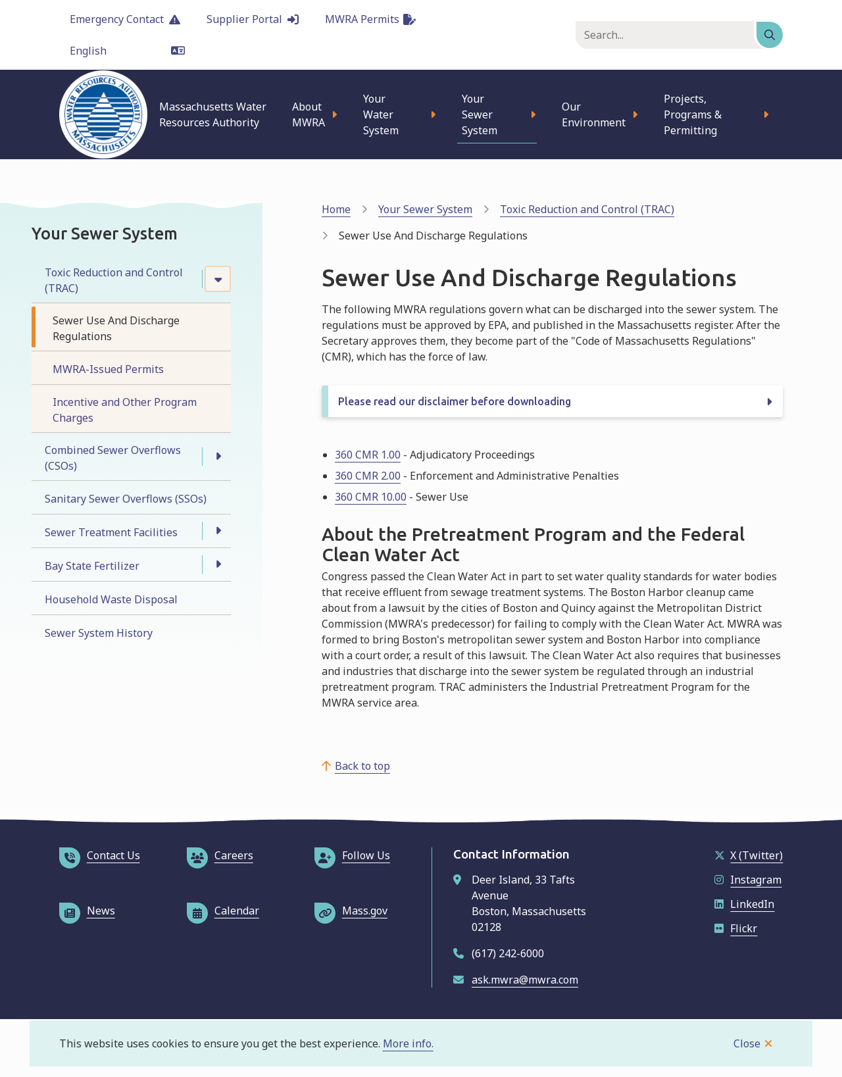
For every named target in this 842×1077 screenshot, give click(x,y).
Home (336, 209)
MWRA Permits (370, 19)
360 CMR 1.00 (368, 454)
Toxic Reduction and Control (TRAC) (114, 280)
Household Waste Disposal (111, 599)
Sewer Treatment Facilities (111, 532)
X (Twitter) (748, 855)
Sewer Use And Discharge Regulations (116, 328)
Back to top (362, 766)
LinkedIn (744, 904)
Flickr (735, 928)
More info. (408, 1043)
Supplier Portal (253, 19)
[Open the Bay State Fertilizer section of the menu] (218, 564)
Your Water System (381, 114)
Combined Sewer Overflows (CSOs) (113, 458)
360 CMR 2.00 (368, 475)
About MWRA (308, 114)
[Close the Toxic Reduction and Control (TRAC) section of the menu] (218, 279)
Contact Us (99, 855)
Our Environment (594, 114)
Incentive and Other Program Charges (125, 410)
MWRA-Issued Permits (108, 369)
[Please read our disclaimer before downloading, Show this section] (552, 401)
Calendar (223, 910)
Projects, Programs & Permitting (693, 114)
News (87, 910)
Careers (220, 855)
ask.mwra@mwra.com (525, 979)
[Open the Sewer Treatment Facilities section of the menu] (218, 531)
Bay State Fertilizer (92, 566)
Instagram (747, 879)
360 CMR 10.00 (371, 496)
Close (746, 1043)
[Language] (127, 51)
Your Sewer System (479, 114)
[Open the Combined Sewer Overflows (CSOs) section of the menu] (218, 456)
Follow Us (352, 855)
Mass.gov (350, 910)
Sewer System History (99, 633)
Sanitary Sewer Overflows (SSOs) (126, 498)
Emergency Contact (125, 19)
